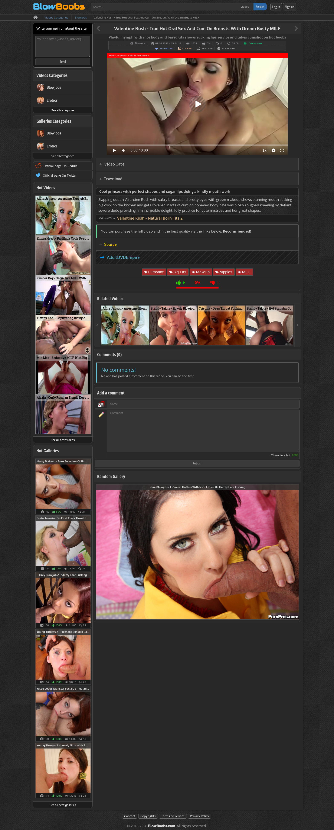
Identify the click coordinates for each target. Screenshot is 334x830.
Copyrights (148, 816)
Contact (129, 816)
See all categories (62, 110)
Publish (197, 464)
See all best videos (63, 439)
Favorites (166, 48)
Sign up (289, 6)
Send (63, 61)
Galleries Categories (53, 121)
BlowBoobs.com (161, 826)
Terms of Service (173, 816)
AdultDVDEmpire (123, 257)
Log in (276, 6)
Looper (186, 48)
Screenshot (230, 48)
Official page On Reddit (60, 166)
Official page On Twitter (60, 175)
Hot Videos (45, 188)
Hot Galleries (47, 451)
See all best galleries (63, 805)
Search (260, 7)
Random (207, 48)
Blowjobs (140, 43)
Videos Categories (52, 75)
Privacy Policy (199, 816)
